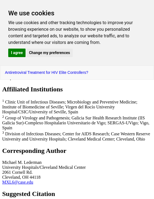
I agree (17, 53)
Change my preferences (49, 53)
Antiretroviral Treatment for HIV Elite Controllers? (46, 72)
